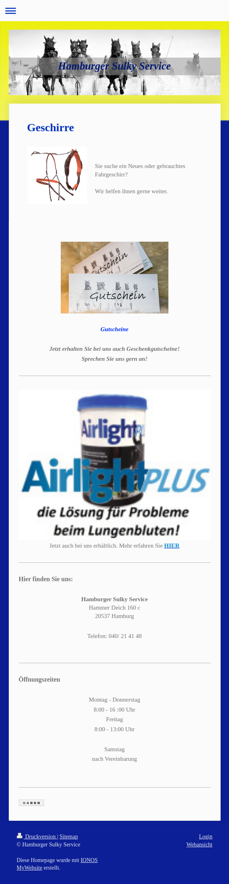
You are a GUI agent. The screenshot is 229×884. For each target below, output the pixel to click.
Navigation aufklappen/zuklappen (114, 10)
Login (205, 837)
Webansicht (200, 845)
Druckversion (37, 837)
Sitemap (69, 837)
